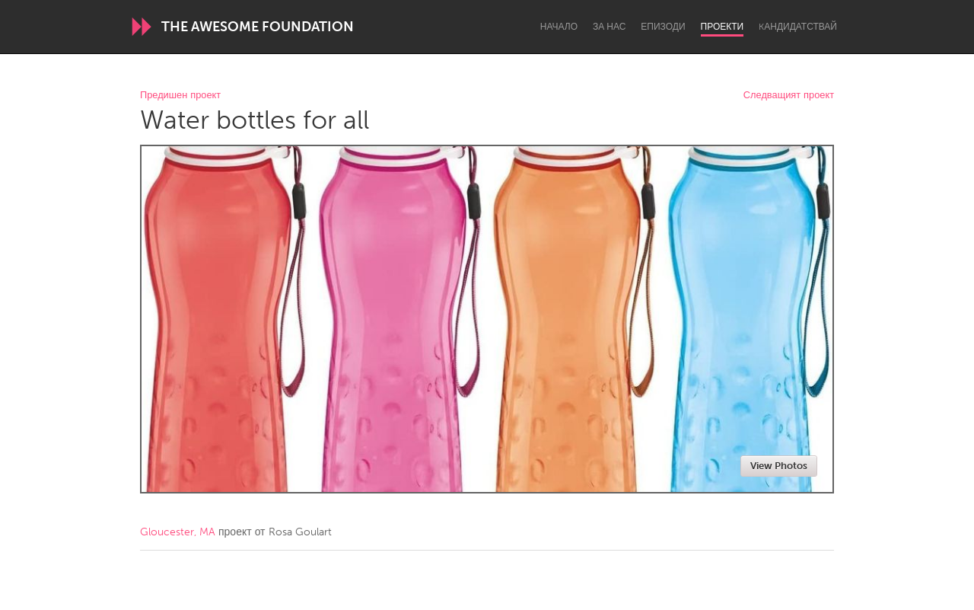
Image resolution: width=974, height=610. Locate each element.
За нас (609, 26)
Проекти (722, 26)
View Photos (778, 465)
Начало (559, 26)
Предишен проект (180, 96)
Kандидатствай (798, 26)
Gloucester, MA (177, 531)
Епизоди (663, 26)
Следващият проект (788, 96)
